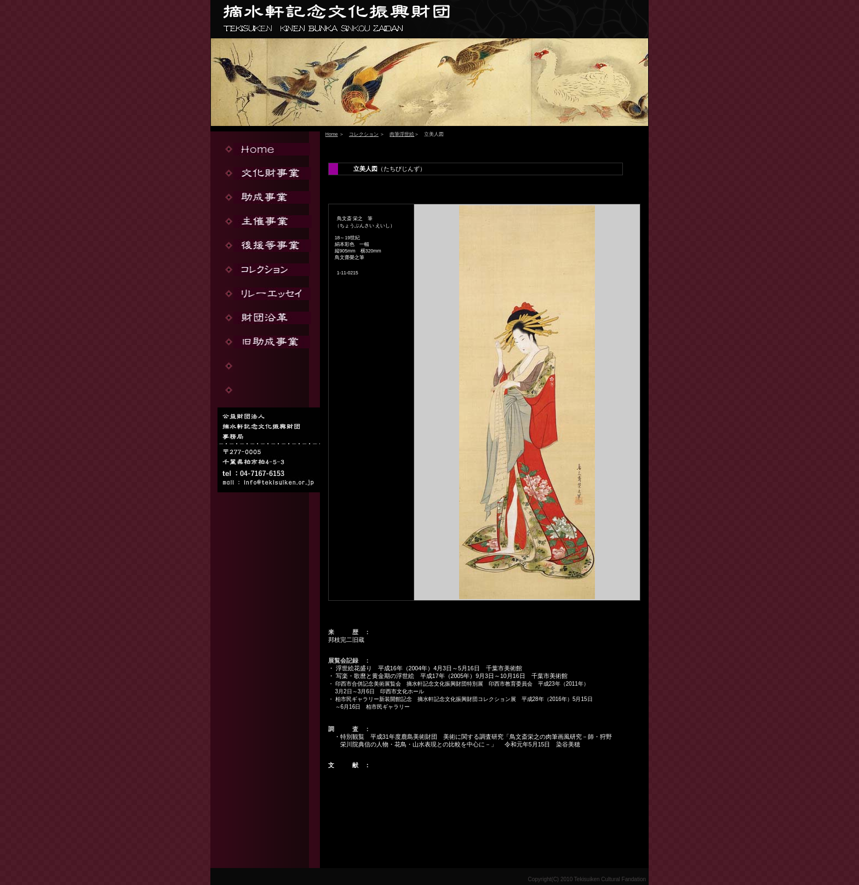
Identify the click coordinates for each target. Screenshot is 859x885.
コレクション (364, 134)
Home (331, 134)
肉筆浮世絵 (402, 134)
